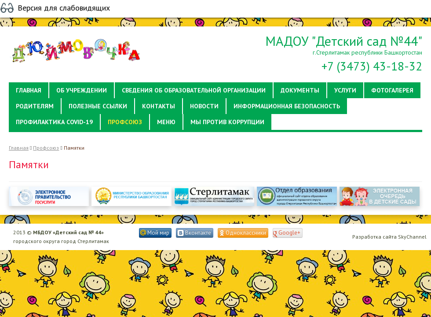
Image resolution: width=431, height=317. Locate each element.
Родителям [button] (35, 106)
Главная (19, 147)
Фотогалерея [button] (392, 90)
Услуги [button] (345, 90)
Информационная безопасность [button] (287, 106)
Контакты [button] (158, 106)
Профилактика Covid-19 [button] (54, 122)
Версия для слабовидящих (64, 8)
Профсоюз (46, 147)
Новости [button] (204, 106)
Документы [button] (300, 90)
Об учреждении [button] (81, 90)
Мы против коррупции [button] (227, 122)
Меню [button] (166, 122)
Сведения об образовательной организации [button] (194, 90)
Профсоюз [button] (125, 122)
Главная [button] (28, 90)
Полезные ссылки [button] (98, 106)
